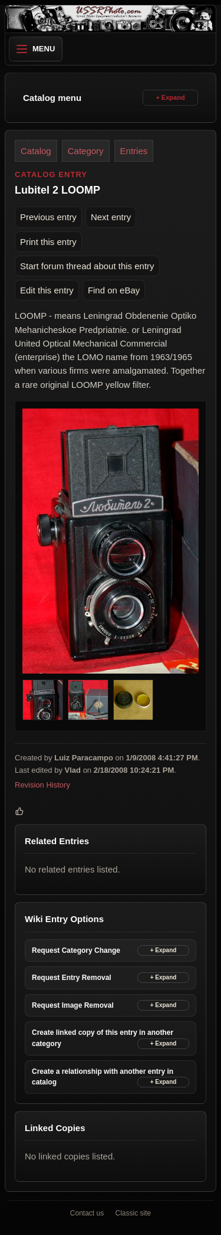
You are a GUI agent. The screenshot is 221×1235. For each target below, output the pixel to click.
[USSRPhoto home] (110, 18)
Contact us (87, 1213)
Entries (134, 151)
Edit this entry (47, 290)
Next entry (111, 217)
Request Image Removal (73, 1005)
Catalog (36, 151)
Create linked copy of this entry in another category (102, 1038)
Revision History (42, 784)
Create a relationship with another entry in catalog (102, 1076)
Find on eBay (114, 290)
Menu (36, 48)
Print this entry (48, 241)
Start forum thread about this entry (87, 265)
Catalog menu (52, 98)
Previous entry (48, 217)
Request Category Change (76, 950)
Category (86, 151)
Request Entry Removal (71, 977)
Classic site (133, 1213)
